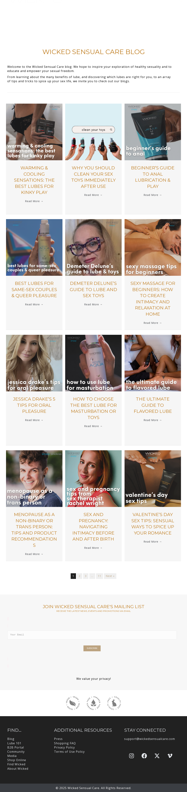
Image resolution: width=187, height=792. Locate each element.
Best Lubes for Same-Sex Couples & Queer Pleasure (34, 289)
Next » (110, 576)
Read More (34, 201)
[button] (131, 755)
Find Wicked (16, 764)
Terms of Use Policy (69, 752)
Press (58, 739)
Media (12, 756)
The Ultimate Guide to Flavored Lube (153, 405)
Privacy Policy (64, 747)
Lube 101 (14, 743)
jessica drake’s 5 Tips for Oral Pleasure (34, 405)
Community (16, 752)
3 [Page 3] (86, 576)
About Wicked (17, 769)
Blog (10, 739)
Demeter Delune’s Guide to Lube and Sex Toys (93, 289)
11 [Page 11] (99, 576)
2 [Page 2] (79, 576)
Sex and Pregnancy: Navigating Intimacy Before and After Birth (93, 527)
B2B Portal (15, 747)
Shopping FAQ (65, 743)
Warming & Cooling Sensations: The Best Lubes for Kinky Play (34, 180)
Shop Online (16, 760)
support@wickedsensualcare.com (149, 739)
